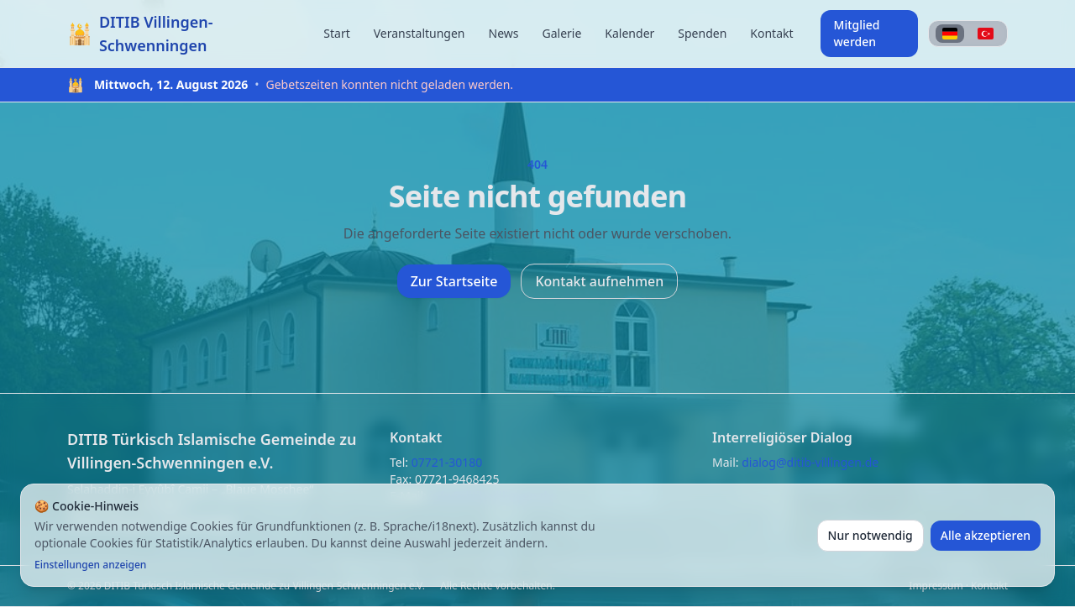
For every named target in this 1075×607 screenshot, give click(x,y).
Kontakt (771, 33)
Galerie (561, 33)
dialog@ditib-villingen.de (810, 462)
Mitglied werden (857, 33)
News (504, 33)
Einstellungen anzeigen (90, 565)
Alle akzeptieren (985, 535)
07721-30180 (447, 462)
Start (336, 33)
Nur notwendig (870, 535)
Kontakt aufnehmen (599, 281)
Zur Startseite (454, 281)
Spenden (702, 33)
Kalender (629, 33)
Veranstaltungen (419, 33)
